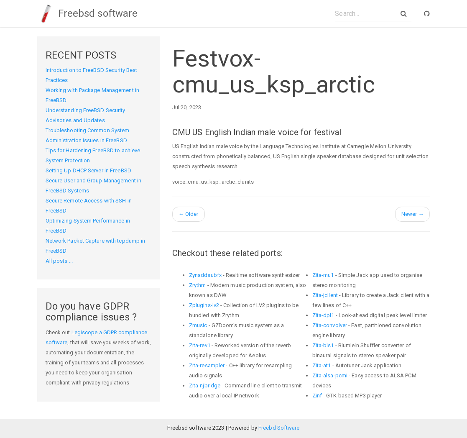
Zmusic (198, 325)
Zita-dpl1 (323, 315)
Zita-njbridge (204, 385)
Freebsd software (87, 13)
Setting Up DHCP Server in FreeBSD (88, 170)
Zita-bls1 (323, 345)
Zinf (317, 395)
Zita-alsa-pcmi (329, 375)
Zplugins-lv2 (204, 305)
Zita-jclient (325, 295)
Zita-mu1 (323, 275)
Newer (412, 214)
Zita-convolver (329, 325)
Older (189, 214)
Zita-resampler (207, 365)
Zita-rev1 (199, 345)
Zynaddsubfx (205, 275)
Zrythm (197, 285)
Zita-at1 (321, 365)
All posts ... (59, 261)
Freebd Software (279, 428)
